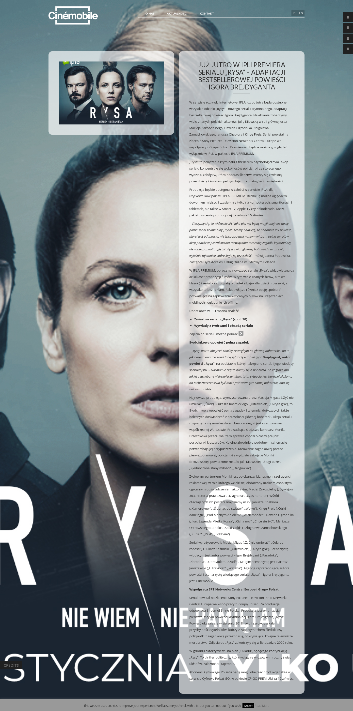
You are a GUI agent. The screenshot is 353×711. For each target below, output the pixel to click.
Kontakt (207, 13)
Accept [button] (248, 706)
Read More (262, 706)
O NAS (150, 13)
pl (294, 13)
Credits (11, 665)
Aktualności (177, 13)
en (301, 13)
